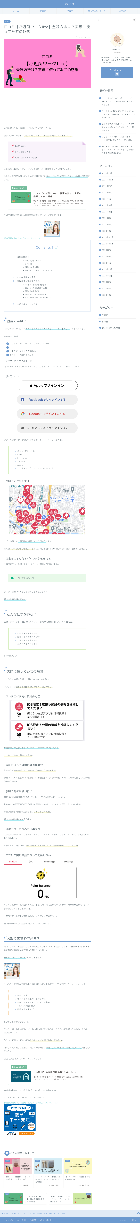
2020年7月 (107, 263)
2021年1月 (107, 224)
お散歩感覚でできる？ (27, 304)
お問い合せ (124, 11)
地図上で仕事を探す (32, 267)
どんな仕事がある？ (26, 277)
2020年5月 (107, 275)
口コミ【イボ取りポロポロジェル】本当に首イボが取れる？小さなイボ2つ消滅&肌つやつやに (118, 114)
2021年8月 (107, 186)
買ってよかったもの (96, 11)
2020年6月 (107, 269)
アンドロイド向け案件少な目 (35, 285)
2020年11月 (107, 237)
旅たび (70, 4)
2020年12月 (107, 231)
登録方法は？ (23, 257)
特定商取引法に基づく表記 (39, 1220)
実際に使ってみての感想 (28, 281)
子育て (70, 11)
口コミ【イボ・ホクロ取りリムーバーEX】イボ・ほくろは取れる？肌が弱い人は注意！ (118, 101)
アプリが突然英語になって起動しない (39, 297)
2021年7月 (107, 192)
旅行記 (43, 11)
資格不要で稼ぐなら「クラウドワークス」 (23, 238)
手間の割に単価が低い (33, 291)
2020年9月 (107, 250)
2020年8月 (107, 256)
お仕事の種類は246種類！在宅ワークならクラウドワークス (31, 1102)
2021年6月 (107, 199)
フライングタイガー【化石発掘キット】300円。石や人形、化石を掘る (117, 138)
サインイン (29, 264)
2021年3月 (107, 211)
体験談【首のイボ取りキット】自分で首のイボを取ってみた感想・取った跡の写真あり (118, 127)
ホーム (16, 11)
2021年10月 (107, 179)
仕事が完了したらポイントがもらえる (39, 270)
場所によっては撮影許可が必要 (36, 288)
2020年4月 (107, 282)
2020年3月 (107, 288)
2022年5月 (107, 173)
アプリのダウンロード (33, 261)
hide (55, 248)
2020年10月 (107, 243)
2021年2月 (107, 218)
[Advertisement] (47, 108)
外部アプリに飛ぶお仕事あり (35, 294)
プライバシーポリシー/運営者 (16, 1220)
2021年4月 (107, 205)
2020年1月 (107, 295)
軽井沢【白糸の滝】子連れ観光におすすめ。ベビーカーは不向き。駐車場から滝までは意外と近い (118, 149)
